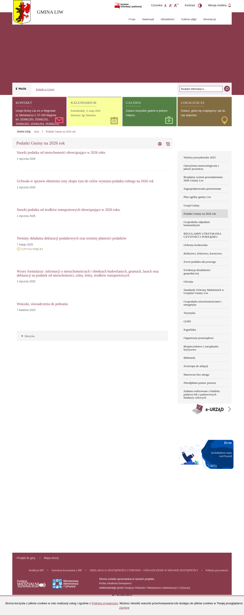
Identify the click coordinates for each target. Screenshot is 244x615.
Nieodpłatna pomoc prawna (200, 382)
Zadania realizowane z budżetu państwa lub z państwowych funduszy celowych (202, 394)
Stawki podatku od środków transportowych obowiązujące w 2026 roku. (68, 210)
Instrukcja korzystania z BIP (67, 570)
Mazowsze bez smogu (196, 374)
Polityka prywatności (217, 570)
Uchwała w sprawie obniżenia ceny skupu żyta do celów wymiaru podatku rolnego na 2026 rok (85, 181)
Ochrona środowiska (196, 245)
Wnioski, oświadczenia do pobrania (42, 304)
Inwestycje (209, 19)
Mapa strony (51, 558)
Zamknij (124, 607)
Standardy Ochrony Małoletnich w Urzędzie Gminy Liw (204, 291)
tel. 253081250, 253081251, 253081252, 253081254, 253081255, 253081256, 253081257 (38, 124)
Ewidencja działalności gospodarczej (197, 271)
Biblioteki (189, 357)
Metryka (28, 336)
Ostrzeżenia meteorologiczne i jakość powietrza (201, 167)
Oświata (188, 281)
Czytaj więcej (30, 249)
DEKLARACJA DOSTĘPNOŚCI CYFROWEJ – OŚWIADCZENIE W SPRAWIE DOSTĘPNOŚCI (144, 570)
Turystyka (189, 313)
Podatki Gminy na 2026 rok (61, 131)
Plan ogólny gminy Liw (197, 197)
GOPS (187, 321)
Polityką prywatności (105, 603)
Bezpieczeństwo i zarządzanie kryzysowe (201, 348)
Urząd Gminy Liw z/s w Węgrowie (36, 110)
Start (36, 131)
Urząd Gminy (191, 205)
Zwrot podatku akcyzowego (200, 261)
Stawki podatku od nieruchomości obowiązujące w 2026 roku (61, 152)
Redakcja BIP (36, 570)
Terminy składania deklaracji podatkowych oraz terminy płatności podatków (71, 238)
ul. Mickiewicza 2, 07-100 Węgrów (36, 115)
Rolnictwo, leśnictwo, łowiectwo (203, 253)
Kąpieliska (190, 329)
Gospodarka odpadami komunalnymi (197, 223)
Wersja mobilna (219, 5)
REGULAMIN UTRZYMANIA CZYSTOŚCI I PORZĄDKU (202, 235)
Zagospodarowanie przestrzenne (202, 188)
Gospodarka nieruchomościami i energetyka (202, 303)
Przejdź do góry (26, 558)
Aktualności (168, 19)
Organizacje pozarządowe (199, 338)
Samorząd (148, 19)
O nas (132, 19)
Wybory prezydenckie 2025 (200, 157)
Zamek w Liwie (45, 89)
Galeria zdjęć (189, 19)
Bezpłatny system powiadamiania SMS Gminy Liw (203, 178)
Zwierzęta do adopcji (196, 366)
